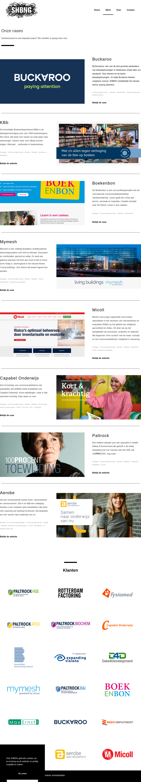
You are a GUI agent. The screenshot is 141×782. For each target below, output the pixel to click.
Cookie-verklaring (30, 775)
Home (97, 10)
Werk (108, 10)
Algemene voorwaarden (53, 775)
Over (118, 10)
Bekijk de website (8, 163)
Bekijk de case (99, 103)
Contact (131, 10)
